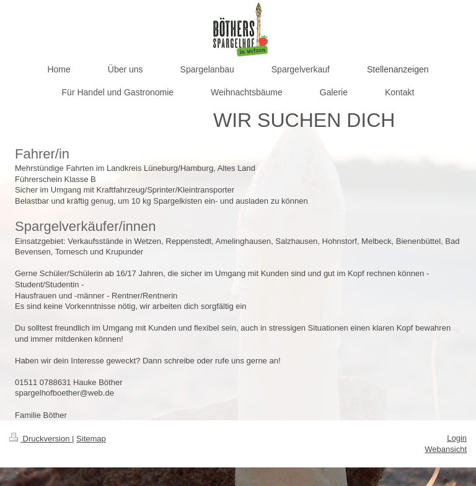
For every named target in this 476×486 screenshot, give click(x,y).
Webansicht (446, 449)
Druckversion (40, 438)
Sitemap (91, 438)
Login (457, 438)
